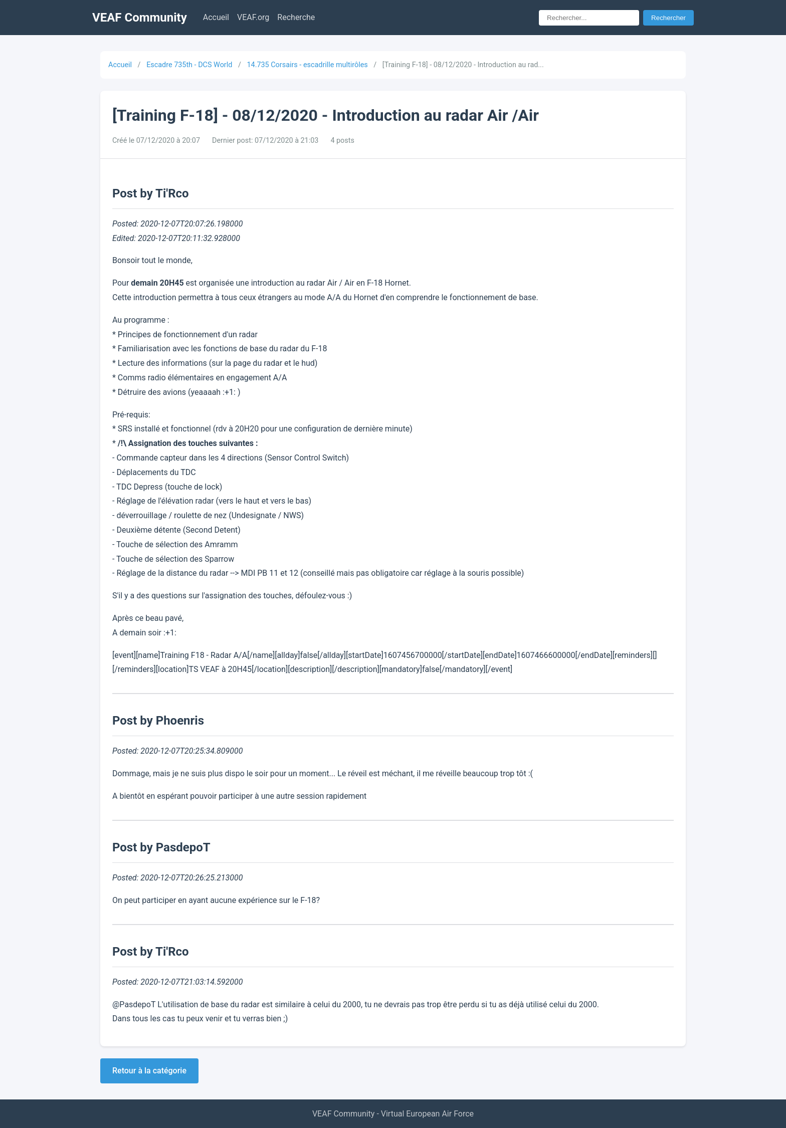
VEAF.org (253, 17)
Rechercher (668, 18)
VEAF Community (139, 18)
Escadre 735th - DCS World (189, 65)
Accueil (216, 17)
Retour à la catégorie (149, 1070)
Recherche (296, 17)
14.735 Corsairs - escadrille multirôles (307, 65)
